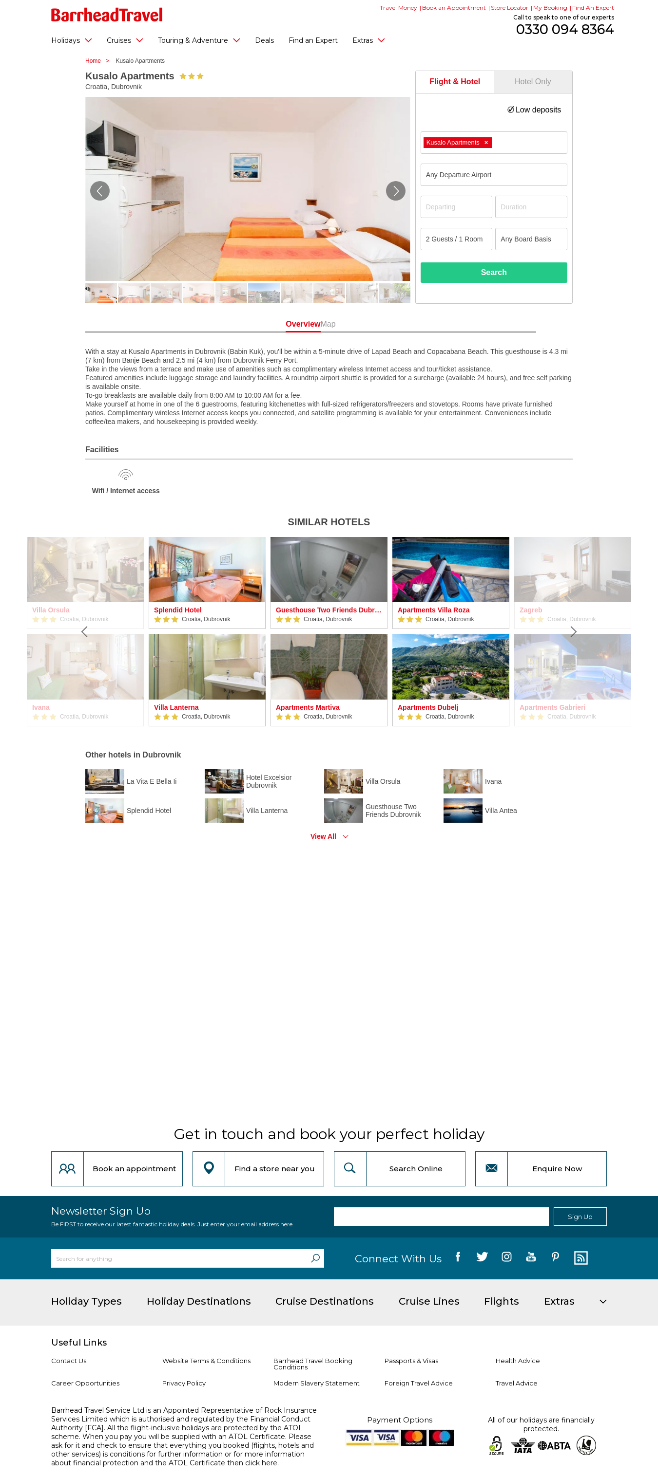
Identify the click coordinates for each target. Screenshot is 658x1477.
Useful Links (79, 1342)
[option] (207, 632)
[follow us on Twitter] (482, 1258)
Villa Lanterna (176, 707)
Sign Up (580, 1216)
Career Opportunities (85, 1383)
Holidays (71, 40)
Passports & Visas (411, 1361)
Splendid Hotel (178, 610)
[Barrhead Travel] (107, 14)
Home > (99, 60)
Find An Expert (593, 7)
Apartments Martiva (308, 707)
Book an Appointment (454, 7)
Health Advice (518, 1361)
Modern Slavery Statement (316, 1383)
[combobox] (494, 142)
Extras (368, 40)
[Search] (315, 1258)
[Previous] (85, 632)
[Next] (573, 632)
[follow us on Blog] (579, 1258)
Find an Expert (313, 40)
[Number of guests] (457, 239)
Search (494, 272)
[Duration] (531, 207)
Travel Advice (517, 1383)
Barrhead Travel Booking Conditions (312, 1364)
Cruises (125, 40)
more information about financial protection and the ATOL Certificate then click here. (178, 1458)
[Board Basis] (531, 239)
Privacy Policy (184, 1383)
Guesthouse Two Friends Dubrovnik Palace (329, 610)
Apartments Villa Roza (434, 610)
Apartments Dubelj (428, 707)
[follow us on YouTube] (531, 1258)
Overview (285, 324)
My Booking (550, 7)
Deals (264, 40)
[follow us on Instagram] (506, 1258)
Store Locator (509, 7)
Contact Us (68, 1361)
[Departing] (457, 207)
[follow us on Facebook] (457, 1258)
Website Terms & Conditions (206, 1361)
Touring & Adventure (199, 40)
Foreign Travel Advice (419, 1383)
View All (323, 836)
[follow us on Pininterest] (555, 1258)
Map (372, 324)
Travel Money (398, 7)
